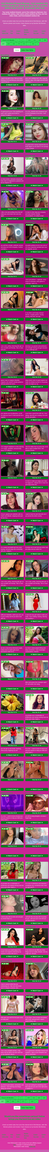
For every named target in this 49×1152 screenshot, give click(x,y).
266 (45, 40)
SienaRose (5, 222)
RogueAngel (29, 558)
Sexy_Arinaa (5, 994)
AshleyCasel (5, 458)
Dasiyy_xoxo (5, 760)
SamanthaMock (30, 121)
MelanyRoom (5, 491)
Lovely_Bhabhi (6, 121)
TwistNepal (29, 760)
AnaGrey (28, 357)
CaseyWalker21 (30, 222)
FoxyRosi (28, 88)
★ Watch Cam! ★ (12, 85)
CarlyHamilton (30, 458)
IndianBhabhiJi (6, 692)
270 (19, 44)
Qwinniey (28, 893)
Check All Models (8, 40)
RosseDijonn (5, 1062)
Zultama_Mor (30, 1027)
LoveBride (4, 659)
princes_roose (30, 423)
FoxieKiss (28, 961)
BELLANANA (5, 927)
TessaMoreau (5, 256)
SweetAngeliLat (6, 323)
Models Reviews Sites (26, 32)
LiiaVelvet (28, 256)
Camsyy (28, 323)
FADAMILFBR (30, 156)
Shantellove (29, 659)
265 (39, 40)
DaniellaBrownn (6, 156)
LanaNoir (4, 189)
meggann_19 (5, 290)
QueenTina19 (30, 826)
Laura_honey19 (6, 524)
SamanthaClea (30, 927)
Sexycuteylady (6, 88)
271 (24, 44)
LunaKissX (29, 625)
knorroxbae (29, 793)
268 (8, 44)
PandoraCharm (30, 692)
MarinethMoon (6, 558)
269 (13, 44)
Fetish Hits (32, 1146)
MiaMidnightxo (30, 725)
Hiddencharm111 (7, 793)
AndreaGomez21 (31, 290)
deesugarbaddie (31, 189)
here (14, 1144)
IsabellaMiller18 (6, 961)
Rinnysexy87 (5, 893)
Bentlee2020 (29, 55)
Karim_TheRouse (31, 390)
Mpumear (4, 725)
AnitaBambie (29, 994)
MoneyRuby (5, 55)
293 (33, 44)
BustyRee (4, 592)
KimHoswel (5, 390)
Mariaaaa (28, 860)
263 (29, 40)
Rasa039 (28, 491)
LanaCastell (5, 860)
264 (34, 40)
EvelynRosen (5, 1027)
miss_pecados (6, 357)
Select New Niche (27, 50)
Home (17, 50)
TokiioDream (29, 524)
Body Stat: (12, 75)
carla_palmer (5, 423)
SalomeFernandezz (32, 592)
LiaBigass (28, 1062)
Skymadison (5, 625)
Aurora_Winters (6, 826)
